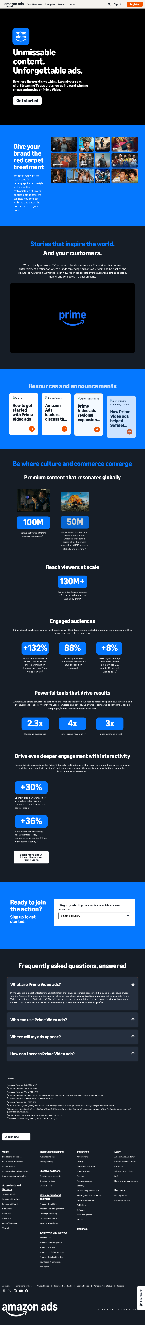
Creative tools (46, 1185)
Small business (34, 4)
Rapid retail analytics (49, 1223)
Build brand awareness (12, 1156)
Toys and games (84, 1214)
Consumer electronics (87, 1166)
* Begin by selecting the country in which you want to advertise (91, 907)
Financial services (84, 1181)
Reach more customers (12, 1161)
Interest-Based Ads (63, 1286)
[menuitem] (16, 1209)
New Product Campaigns (50, 1262)
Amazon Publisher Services (52, 1252)
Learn (72, 4)
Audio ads (6, 1218)
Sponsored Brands (10, 1204)
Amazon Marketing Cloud (51, 1242)
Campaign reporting (48, 1213)
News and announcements (126, 1181)
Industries (83, 1151)
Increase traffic (9, 1166)
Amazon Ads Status (103, 1286)
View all (5, 1228)
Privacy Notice (43, 1286)
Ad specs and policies (124, 1171)
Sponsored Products (11, 1199)
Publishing (81, 1205)
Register (135, 4)
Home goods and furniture (89, 1195)
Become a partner (122, 1200)
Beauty (80, 1161)
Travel (80, 1219)
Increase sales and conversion (15, 1171)
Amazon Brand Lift (48, 1204)
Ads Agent (44, 1266)
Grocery (80, 1185)
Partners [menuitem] (119, 1190)
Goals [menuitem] (5, 1151)
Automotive (82, 1156)
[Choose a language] (16, 1136)
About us (6, 1286)
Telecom (81, 1210)
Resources (119, 1166)
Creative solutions (50, 1171)
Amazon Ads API (47, 1247)
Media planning (46, 1161)
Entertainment (83, 1171)
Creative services (47, 1181)
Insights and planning (52, 1151)
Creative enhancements (50, 1176)
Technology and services (53, 1232)
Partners (62, 4)
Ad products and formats (11, 1187)
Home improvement (86, 1200)
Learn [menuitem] (117, 1151)
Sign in (118, 4)
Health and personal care (88, 1190)
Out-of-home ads (10, 1223)
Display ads (7, 1208)
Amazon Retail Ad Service (51, 1257)
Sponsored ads (9, 1194)
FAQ (116, 1176)
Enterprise (50, 4)
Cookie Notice (83, 1286)
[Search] (109, 4)
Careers (120, 1286)
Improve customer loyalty (14, 1176)
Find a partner (120, 1195)
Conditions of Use (24, 1286)
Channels (82, 1229)
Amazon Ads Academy (124, 1156)
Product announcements (125, 1161)
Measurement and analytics (50, 1196)
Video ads (6, 1213)
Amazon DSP (45, 1237)
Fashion (80, 1176)
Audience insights (48, 1156)
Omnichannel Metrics (49, 1218)
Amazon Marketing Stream (52, 1208)
